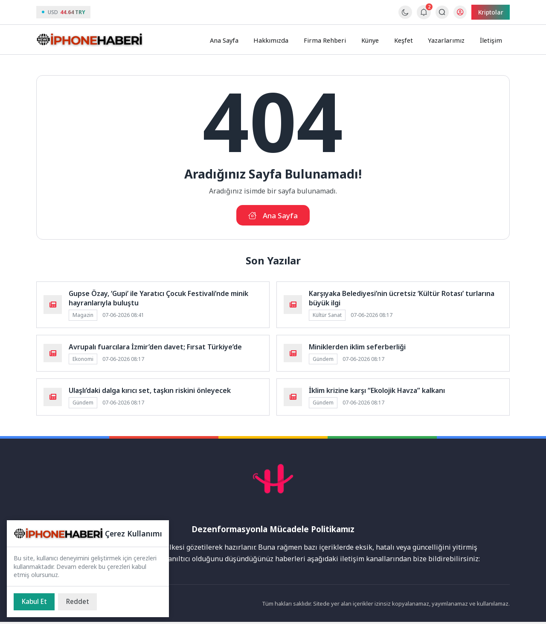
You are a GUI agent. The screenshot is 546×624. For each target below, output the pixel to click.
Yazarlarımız (449, 39)
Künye (375, 39)
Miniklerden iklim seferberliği (357, 348)
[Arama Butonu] (439, 12)
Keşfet (407, 39)
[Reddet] (81, 601)
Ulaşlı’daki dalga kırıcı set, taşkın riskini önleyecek (150, 392)
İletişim (492, 39)
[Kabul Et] (35, 601)
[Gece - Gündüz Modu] (403, 16)
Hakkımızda (280, 39)
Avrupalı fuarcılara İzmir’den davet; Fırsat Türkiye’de (155, 348)
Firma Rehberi (332, 39)
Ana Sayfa (233, 39)
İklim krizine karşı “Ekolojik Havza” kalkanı (377, 392)
